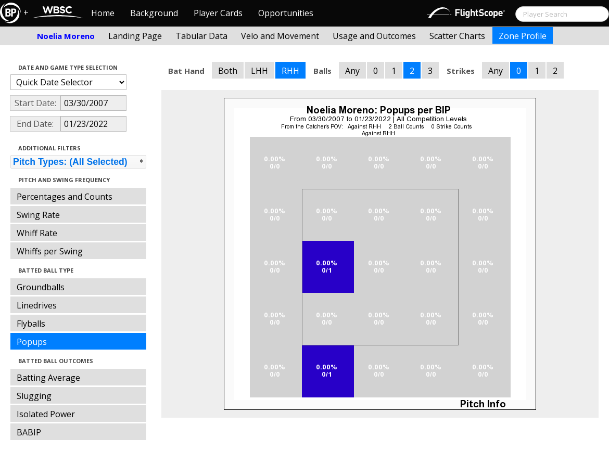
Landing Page (135, 36)
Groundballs (41, 287)
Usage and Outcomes (374, 36)
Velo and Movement (280, 36)
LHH (259, 70)
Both (227, 70)
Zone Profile (523, 36)
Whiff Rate (37, 233)
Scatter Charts (457, 36)
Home (103, 13)
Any (352, 70)
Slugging (34, 396)
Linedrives (37, 305)
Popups (32, 341)
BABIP (29, 432)
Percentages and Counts (64, 196)
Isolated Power (46, 414)
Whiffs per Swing (50, 251)
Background (154, 13)
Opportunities (285, 13)
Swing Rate (38, 215)
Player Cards (218, 13)
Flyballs (31, 323)
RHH (290, 70)
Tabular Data (201, 36)
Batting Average (48, 377)
